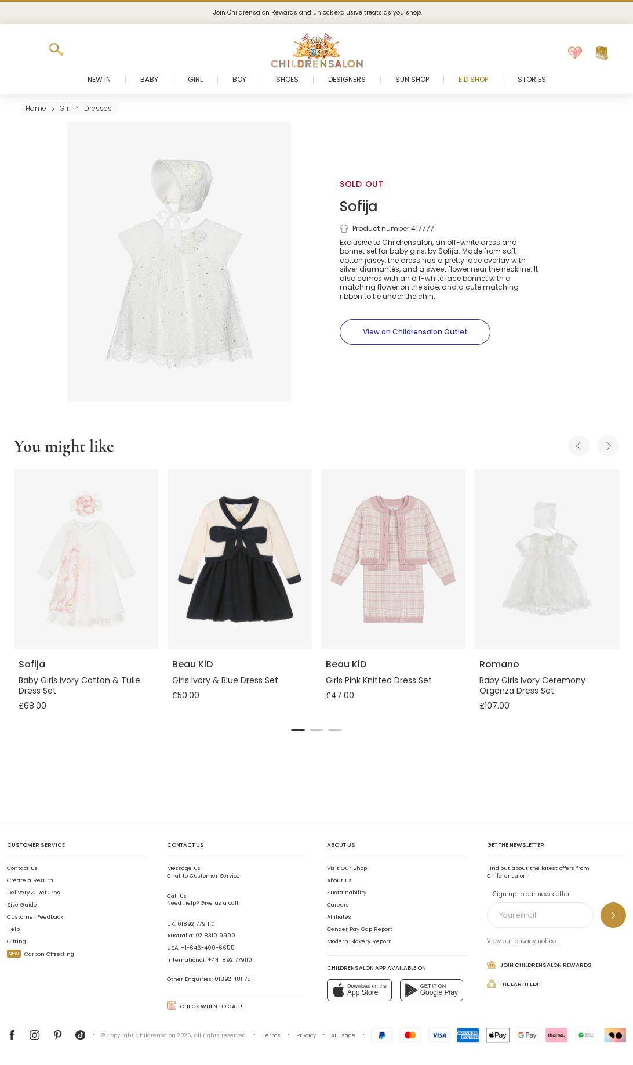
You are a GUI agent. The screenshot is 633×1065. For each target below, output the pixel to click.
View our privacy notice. (522, 941)
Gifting (16, 941)
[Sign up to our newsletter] (613, 915)
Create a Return (30, 880)
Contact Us (22, 868)
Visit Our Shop (347, 868)
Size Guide (22, 904)
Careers (338, 904)
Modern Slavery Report (359, 941)
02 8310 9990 (215, 935)
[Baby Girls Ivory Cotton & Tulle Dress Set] (86, 559)
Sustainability (346, 892)
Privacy (306, 1035)
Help (13, 929)
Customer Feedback (35, 916)
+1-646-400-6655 (208, 947)
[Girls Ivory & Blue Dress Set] (240, 559)
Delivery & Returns (33, 892)
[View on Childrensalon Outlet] (415, 332)
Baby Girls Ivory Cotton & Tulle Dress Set (79, 685)
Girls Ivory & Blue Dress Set (225, 680)
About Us (339, 880)
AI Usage (343, 1035)
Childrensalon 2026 (163, 1035)
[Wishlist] (575, 53)
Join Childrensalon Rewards (539, 964)
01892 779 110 (196, 923)
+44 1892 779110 (230, 959)
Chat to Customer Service (203, 871)
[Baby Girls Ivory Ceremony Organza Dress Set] (547, 559)
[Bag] (602, 53)
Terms (272, 1035)
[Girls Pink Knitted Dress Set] (393, 559)
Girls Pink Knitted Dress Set (379, 680)
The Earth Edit (514, 983)
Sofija (359, 206)
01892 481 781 (233, 979)
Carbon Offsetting (40, 954)
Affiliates (339, 916)
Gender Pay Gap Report (359, 929)
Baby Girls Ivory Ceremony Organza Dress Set (532, 685)
